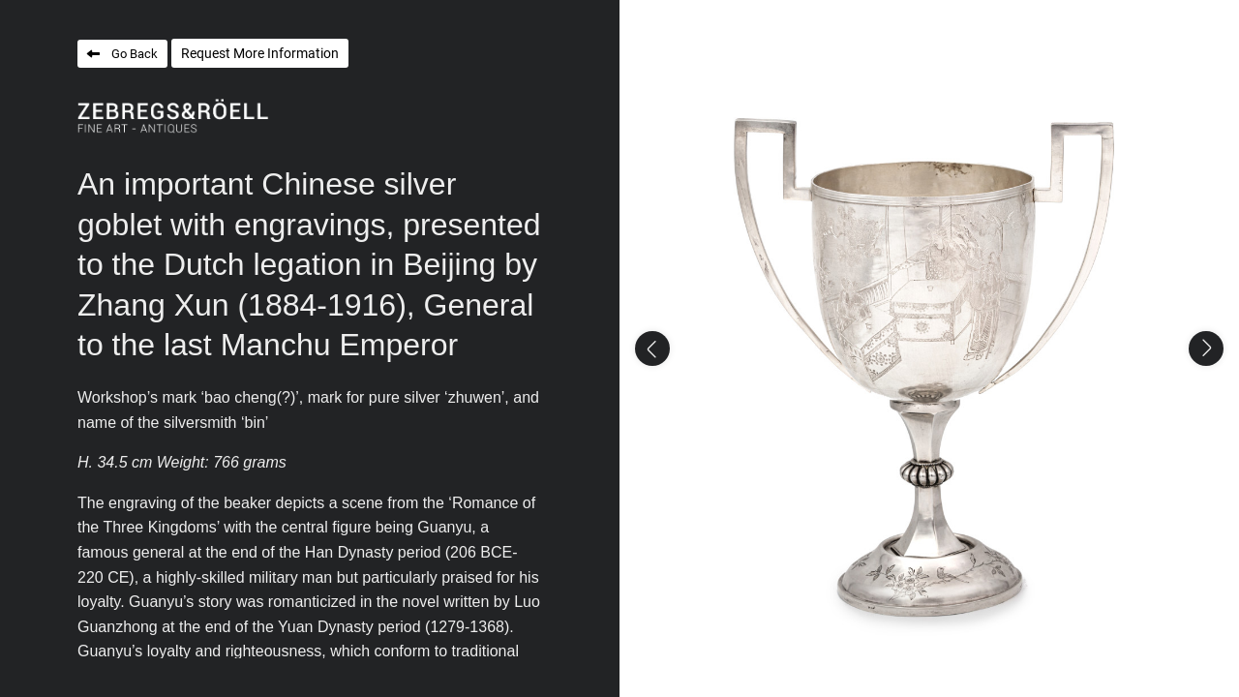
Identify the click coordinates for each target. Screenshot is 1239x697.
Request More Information (260, 53)
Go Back (134, 53)
